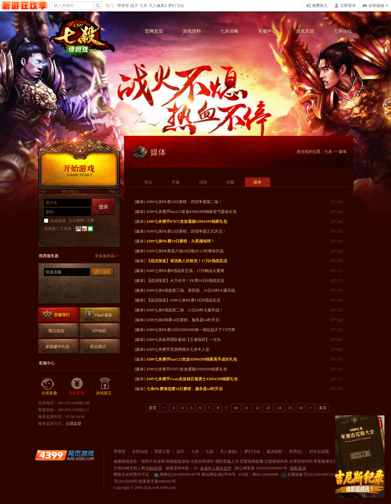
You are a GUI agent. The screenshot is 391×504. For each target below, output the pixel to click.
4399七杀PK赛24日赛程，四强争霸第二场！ (184, 202)
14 (279, 408)
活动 (203, 182)
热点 (148, 182)
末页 (323, 408)
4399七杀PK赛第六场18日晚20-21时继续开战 (185, 251)
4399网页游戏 (24, 5)
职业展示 (99, 346)
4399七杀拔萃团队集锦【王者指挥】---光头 (183, 339)
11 (247, 408)
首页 (153, 408)
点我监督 (73, 423)
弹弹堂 (123, 5)
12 (257, 408)
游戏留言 (104, 393)
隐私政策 (298, 468)
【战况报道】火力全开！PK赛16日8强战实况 (185, 280)
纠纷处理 (154, 468)
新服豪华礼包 (58, 346)
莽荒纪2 (296, 451)
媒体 (257, 182)
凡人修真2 (158, 5)
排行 (58, 314)
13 (268, 408)
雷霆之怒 (162, 451)
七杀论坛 (343, 31)
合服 (230, 182)
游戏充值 (305, 31)
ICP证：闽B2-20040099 (258, 474)
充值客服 (76, 393)
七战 (209, 451)
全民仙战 (140, 451)
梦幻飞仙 (176, 5)
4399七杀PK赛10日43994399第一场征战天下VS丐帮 (190, 329)
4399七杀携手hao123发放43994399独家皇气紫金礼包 (191, 211)
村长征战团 (319, 451)
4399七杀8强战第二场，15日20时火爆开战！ (184, 310)
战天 (134, 5)
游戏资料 (192, 31)
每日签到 (58, 330)
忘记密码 (76, 220)
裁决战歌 (274, 451)
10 (236, 408)
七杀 (143, 5)
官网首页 (154, 31)
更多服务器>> (107, 256)
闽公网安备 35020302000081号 (261, 468)
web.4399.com (164, 487)
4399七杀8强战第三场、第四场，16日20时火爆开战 (190, 290)
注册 (90, 220)
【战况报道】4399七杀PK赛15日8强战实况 (183, 300)
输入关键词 (64, 5)
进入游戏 (102, 272)
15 (290, 408)
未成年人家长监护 (215, 468)
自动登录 (58, 221)
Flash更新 (99, 314)
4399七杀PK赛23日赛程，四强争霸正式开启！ (186, 231)
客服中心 (267, 31)
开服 (176, 182)
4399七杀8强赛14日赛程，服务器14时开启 (182, 320)
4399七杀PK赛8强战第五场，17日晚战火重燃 (185, 270)
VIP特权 (99, 330)
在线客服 (49, 393)
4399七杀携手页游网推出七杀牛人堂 (177, 349)
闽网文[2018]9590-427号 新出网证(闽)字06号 (194, 474)
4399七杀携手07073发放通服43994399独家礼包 (186, 369)
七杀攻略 (229, 31)
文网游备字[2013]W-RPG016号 (310, 474)
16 (301, 408)
